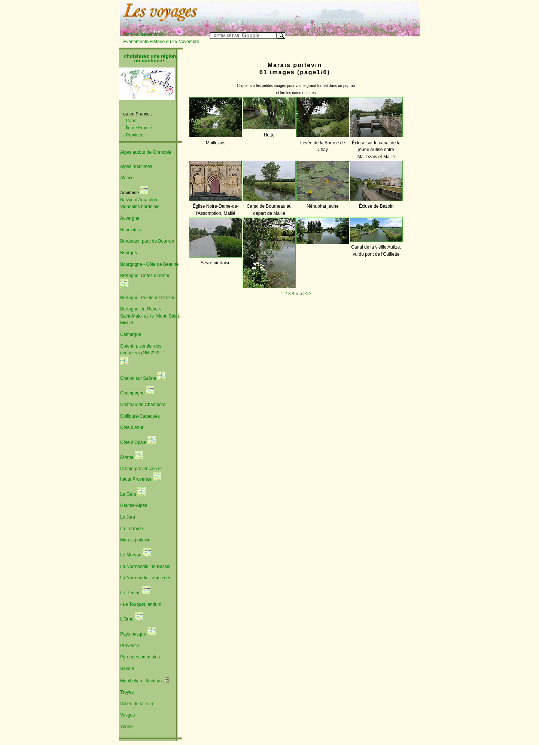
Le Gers (128, 494)
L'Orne (127, 619)
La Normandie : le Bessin (145, 566)
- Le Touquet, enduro (141, 604)
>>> (307, 293)
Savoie (127, 668)
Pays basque (133, 634)
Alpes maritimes (136, 166)
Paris (131, 120)
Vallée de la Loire (137, 703)
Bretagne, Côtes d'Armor (145, 275)
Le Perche (131, 592)
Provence (129, 645)
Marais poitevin (135, 540)
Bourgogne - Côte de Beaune (149, 264)
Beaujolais (130, 229)
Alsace (127, 177)
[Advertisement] (326, 14)
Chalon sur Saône (138, 378)
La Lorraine (131, 528)
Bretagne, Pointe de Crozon (148, 297)
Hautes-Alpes (133, 505)
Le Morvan (131, 555)
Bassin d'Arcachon (138, 199)
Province (134, 135)
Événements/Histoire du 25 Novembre (161, 41)
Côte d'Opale (133, 442)
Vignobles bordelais (139, 206)
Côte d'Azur (131, 427)
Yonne (126, 726)
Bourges (128, 252)
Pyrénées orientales (140, 657)
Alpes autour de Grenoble (145, 152)
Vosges (127, 715)
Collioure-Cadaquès (140, 416)
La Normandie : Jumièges (145, 577)
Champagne (132, 393)
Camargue (130, 334)
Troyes (127, 692)
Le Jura (127, 517)
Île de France (139, 127)
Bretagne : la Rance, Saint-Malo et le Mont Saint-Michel (150, 315)
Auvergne (129, 218)
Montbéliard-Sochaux (142, 681)
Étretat (126, 457)
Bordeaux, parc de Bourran (147, 241)
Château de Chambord (142, 404)
